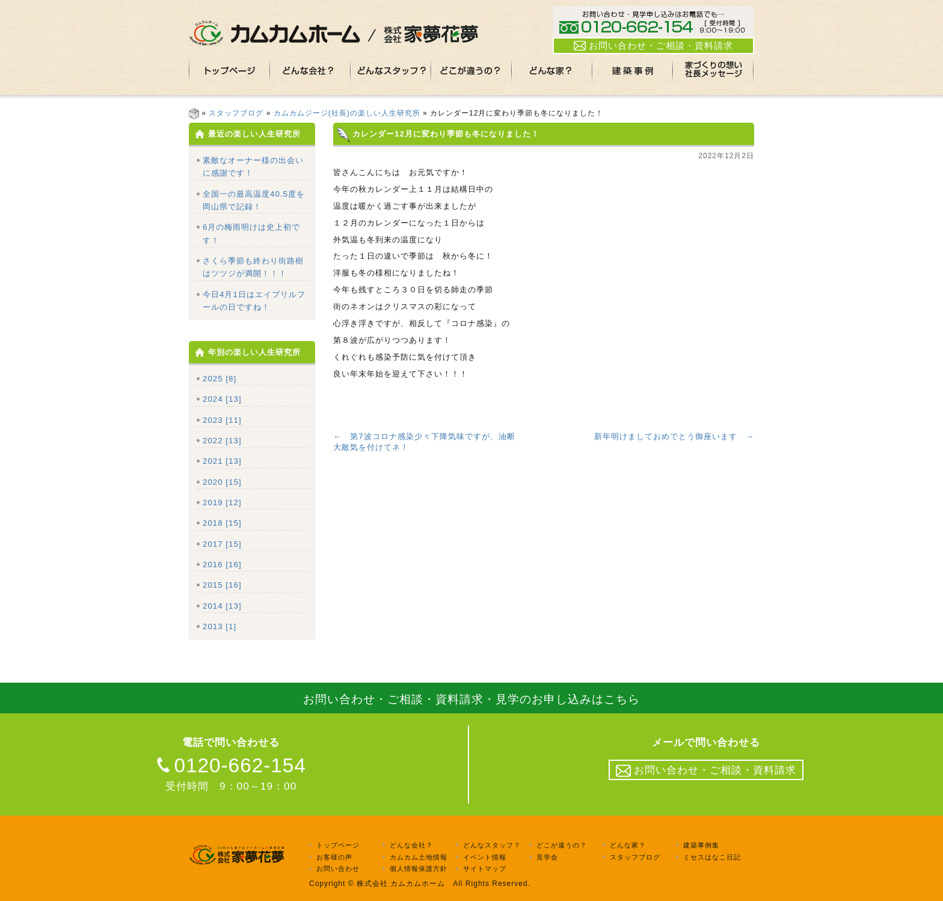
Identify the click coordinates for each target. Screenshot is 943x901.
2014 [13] (222, 605)
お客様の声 (334, 857)
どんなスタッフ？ (492, 845)
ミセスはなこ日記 (712, 857)
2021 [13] (222, 461)
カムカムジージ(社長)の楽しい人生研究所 (347, 113)
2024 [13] (222, 399)
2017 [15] (222, 544)
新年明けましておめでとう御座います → (674, 436)
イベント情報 (484, 857)
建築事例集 (701, 845)
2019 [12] (222, 502)
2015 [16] (222, 584)
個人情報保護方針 (418, 869)
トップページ (338, 845)
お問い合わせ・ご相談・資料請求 (653, 46)
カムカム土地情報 (418, 857)
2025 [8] (219, 378)
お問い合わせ (338, 869)
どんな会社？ (411, 845)
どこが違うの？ (561, 845)
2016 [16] (222, 564)
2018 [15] (222, 522)
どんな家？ (628, 845)
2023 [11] (222, 420)
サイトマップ (484, 869)
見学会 (547, 857)
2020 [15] (222, 482)
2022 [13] (222, 440)
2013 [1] (219, 626)
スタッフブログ (236, 113)
